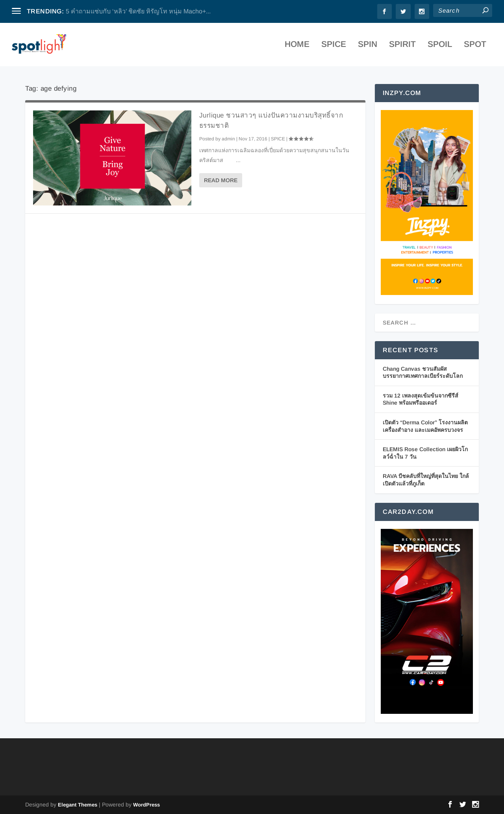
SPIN (367, 47)
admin (228, 139)
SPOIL (440, 47)
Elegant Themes (77, 805)
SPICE (333, 47)
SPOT (475, 47)
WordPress (146, 805)
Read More (220, 180)
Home (297, 47)
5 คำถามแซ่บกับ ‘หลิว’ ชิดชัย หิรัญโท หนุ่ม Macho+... (138, 11)
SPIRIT (402, 47)
